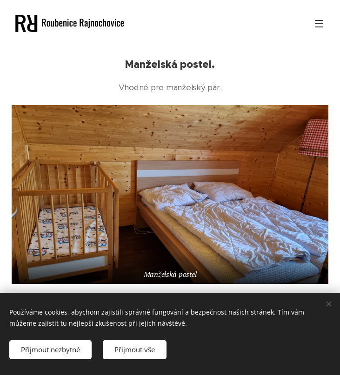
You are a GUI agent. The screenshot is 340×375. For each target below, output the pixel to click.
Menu (319, 23)
